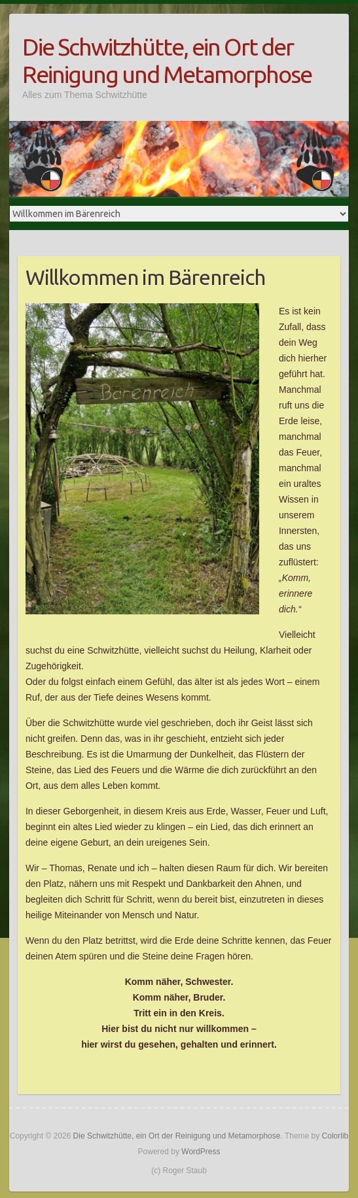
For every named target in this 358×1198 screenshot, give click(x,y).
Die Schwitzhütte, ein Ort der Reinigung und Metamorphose (167, 60)
